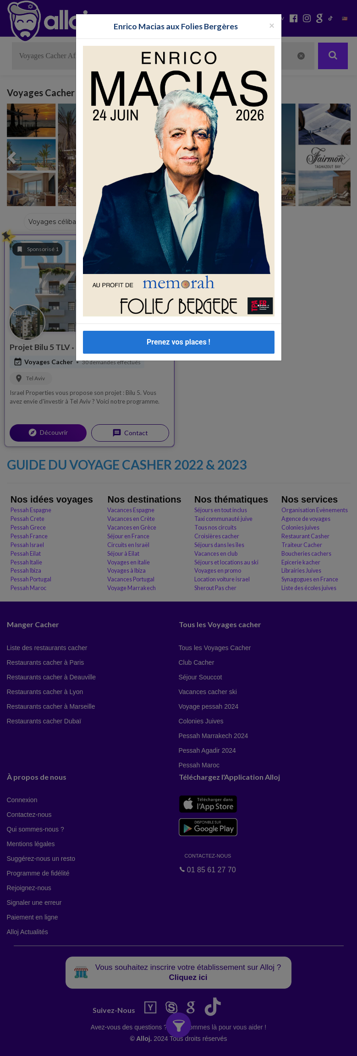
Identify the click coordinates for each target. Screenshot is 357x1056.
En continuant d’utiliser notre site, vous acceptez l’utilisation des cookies (98, 1042)
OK (201, 1042)
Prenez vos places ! (178, 342)
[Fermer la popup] (272, 25)
